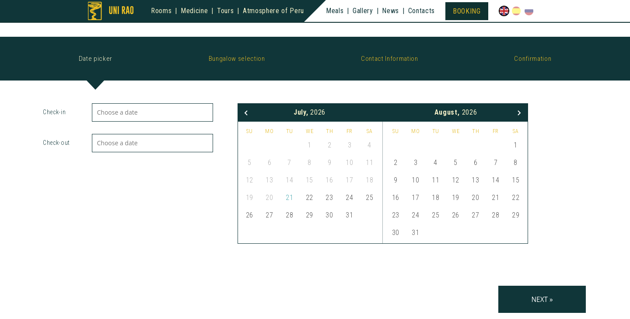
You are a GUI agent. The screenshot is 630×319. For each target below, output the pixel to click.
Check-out (56, 142)
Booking (467, 11)
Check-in (54, 112)
